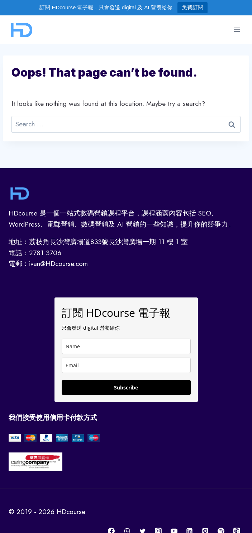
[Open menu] (236, 29)
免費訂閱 (192, 7)
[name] (126, 346)
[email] (126, 365)
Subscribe (126, 387)
